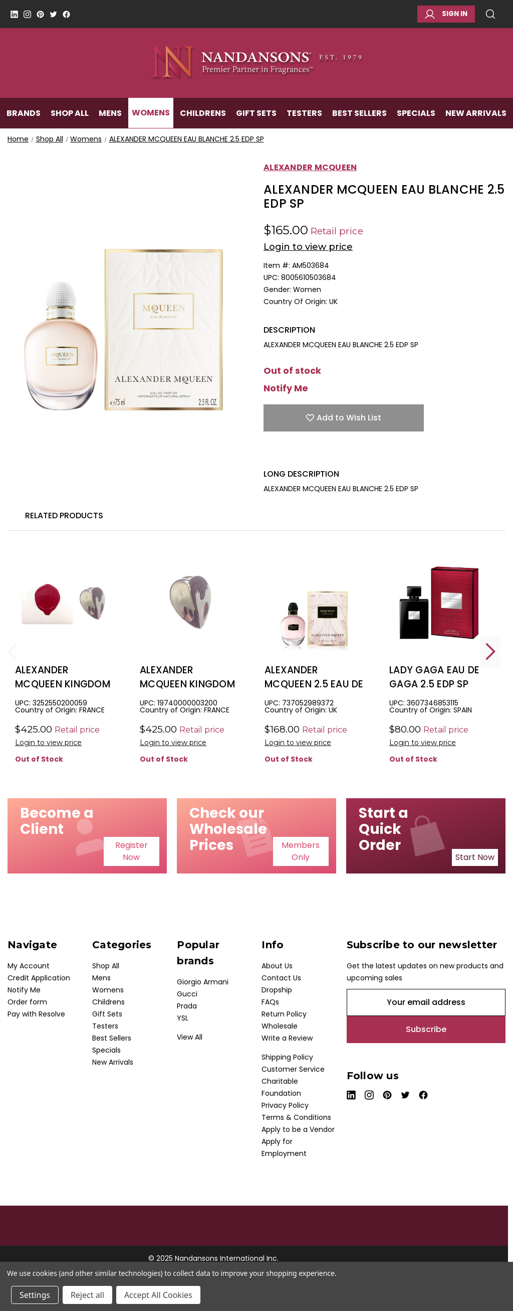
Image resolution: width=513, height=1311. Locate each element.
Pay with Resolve (36, 1014)
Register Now (131, 851)
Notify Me (286, 388)
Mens (110, 113)
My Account (29, 966)
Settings (35, 1294)
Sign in (446, 14)
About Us (277, 966)
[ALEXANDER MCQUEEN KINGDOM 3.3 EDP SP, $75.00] (65, 601)
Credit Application (39, 978)
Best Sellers (359, 113)
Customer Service (293, 1069)
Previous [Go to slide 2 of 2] (13, 651)
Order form (27, 1002)
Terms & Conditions (296, 1117)
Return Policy (284, 1014)
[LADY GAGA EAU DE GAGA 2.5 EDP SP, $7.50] (439, 601)
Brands (24, 113)
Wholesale (280, 1026)
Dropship (277, 990)
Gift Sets (256, 113)
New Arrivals (475, 113)
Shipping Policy (287, 1057)
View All (189, 1037)
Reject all (87, 1294)
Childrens (203, 113)
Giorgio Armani (202, 982)
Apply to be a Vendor (298, 1129)
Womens (151, 113)
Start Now (474, 857)
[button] (131, 851)
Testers (304, 113)
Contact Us (281, 978)
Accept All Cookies (158, 1294)
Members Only (301, 851)
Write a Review (287, 1038)
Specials (416, 113)
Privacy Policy (285, 1105)
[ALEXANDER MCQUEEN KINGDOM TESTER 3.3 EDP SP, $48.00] (189, 601)
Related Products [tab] (64, 515)
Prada (187, 1006)
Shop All (70, 113)
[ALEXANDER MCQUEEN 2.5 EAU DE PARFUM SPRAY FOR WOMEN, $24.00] (314, 601)
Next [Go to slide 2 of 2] (490, 651)
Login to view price (308, 246)
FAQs (270, 1002)
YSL (182, 1018)
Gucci (187, 994)
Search (490, 14)
